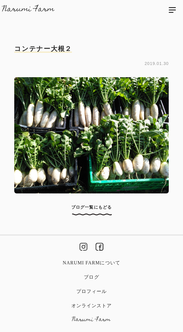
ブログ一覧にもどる (91, 207)
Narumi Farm (28, 9)
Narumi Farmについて (91, 262)
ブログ (91, 277)
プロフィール (91, 291)
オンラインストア (91, 305)
